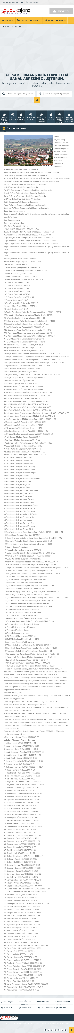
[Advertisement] (37, 47)
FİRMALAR (62, 1008)
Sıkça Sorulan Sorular (48, 1008)
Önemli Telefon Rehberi (27, 1009)
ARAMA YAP (37, 100)
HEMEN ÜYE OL (61, 11)
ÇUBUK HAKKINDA (9, 1008)
